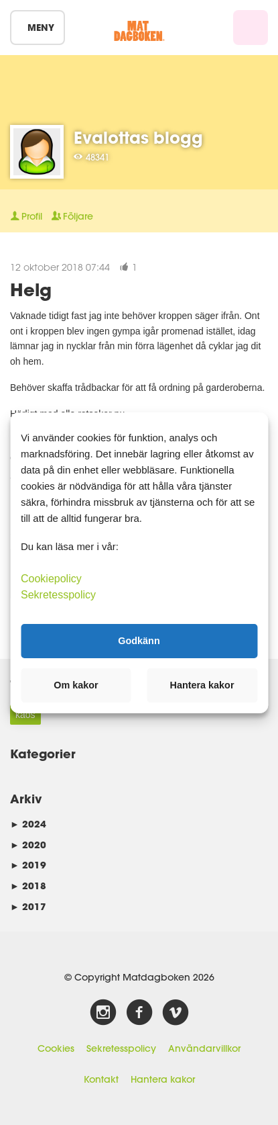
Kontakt (101, 1079)
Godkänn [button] (138, 640)
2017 (28, 906)
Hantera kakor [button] (202, 685)
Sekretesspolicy (121, 1048)
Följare (72, 216)
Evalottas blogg (138, 137)
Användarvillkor (204, 1048)
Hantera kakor (163, 1079)
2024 (28, 823)
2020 (28, 844)
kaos (25, 714)
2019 (28, 864)
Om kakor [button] (76, 685)
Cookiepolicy (51, 578)
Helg (31, 289)
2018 (28, 885)
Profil (26, 216)
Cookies (56, 1048)
